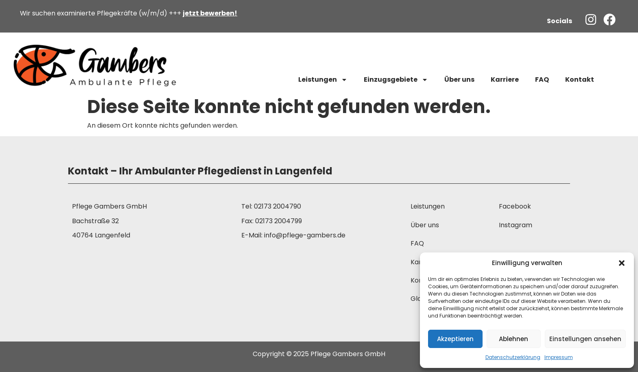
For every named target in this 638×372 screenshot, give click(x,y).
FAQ (542, 79)
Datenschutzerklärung (512, 357)
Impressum (558, 357)
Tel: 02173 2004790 (271, 206)
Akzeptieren (455, 339)
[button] (622, 263)
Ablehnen (513, 339)
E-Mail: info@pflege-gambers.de (293, 235)
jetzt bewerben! (210, 13)
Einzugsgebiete (396, 79)
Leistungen (322, 79)
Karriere (505, 79)
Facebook (515, 206)
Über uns (459, 79)
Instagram (515, 225)
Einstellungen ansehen (585, 339)
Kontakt (579, 79)
